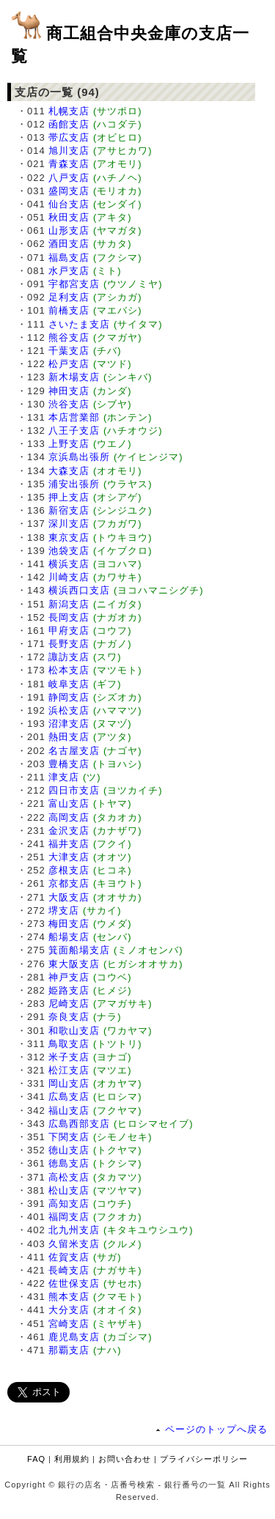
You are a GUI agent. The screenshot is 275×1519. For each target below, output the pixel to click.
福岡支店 (68, 1216)
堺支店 (63, 910)
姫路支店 (68, 990)
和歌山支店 (74, 1030)
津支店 (63, 777)
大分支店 (68, 1309)
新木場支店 (74, 377)
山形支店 (68, 230)
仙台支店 (68, 204)
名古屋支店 (74, 750)
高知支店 (68, 1203)
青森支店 (68, 163)
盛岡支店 (68, 190)
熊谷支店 (68, 337)
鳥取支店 (68, 1043)
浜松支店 (68, 710)
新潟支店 (68, 604)
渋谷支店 (68, 404)
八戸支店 (68, 177)
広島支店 (68, 1096)
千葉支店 (68, 350)
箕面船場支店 (79, 950)
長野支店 (68, 643)
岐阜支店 (68, 684)
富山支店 (68, 803)
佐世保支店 (74, 1283)
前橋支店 (68, 310)
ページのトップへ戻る (216, 1429)
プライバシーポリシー (204, 1459)
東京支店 (68, 537)
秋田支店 (68, 217)
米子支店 (68, 1057)
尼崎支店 (68, 1003)
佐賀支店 (68, 1257)
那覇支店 (68, 1350)
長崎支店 (68, 1270)
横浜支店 (68, 563)
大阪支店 (68, 897)
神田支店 (68, 390)
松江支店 (68, 1070)
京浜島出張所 (79, 456)
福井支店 (68, 843)
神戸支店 (68, 977)
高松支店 (68, 1177)
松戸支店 (68, 363)
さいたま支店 (79, 324)
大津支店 (68, 856)
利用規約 (71, 1459)
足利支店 (68, 297)
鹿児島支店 (74, 1336)
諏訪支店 (68, 656)
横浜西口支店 (79, 590)
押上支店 (68, 497)
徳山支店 (68, 1150)
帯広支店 (68, 137)
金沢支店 (68, 830)
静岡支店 (68, 697)
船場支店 (68, 936)
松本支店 (68, 670)
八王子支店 (74, 430)
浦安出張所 (74, 483)
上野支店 (68, 443)
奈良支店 (68, 1016)
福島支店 (68, 257)
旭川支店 (68, 150)
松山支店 (68, 1190)
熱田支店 (68, 736)
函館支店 (68, 124)
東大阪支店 (74, 963)
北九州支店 (74, 1229)
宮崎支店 (68, 1323)
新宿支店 (68, 510)
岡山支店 (68, 1083)
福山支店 (68, 1110)
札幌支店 (68, 111)
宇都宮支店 (74, 283)
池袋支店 (68, 550)
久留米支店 (74, 1243)
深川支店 (68, 523)
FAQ (36, 1459)
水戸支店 (68, 270)
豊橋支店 (68, 763)
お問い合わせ (124, 1459)
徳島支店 (68, 1163)
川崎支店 (68, 577)
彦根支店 (68, 870)
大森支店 (68, 470)
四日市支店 (74, 790)
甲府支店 (68, 630)
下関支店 (68, 1136)
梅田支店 (68, 923)
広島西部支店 (79, 1123)
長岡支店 (68, 617)
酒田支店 (68, 243)
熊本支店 (68, 1296)
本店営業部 (74, 417)
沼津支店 (68, 723)
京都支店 (68, 883)
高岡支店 (68, 817)
